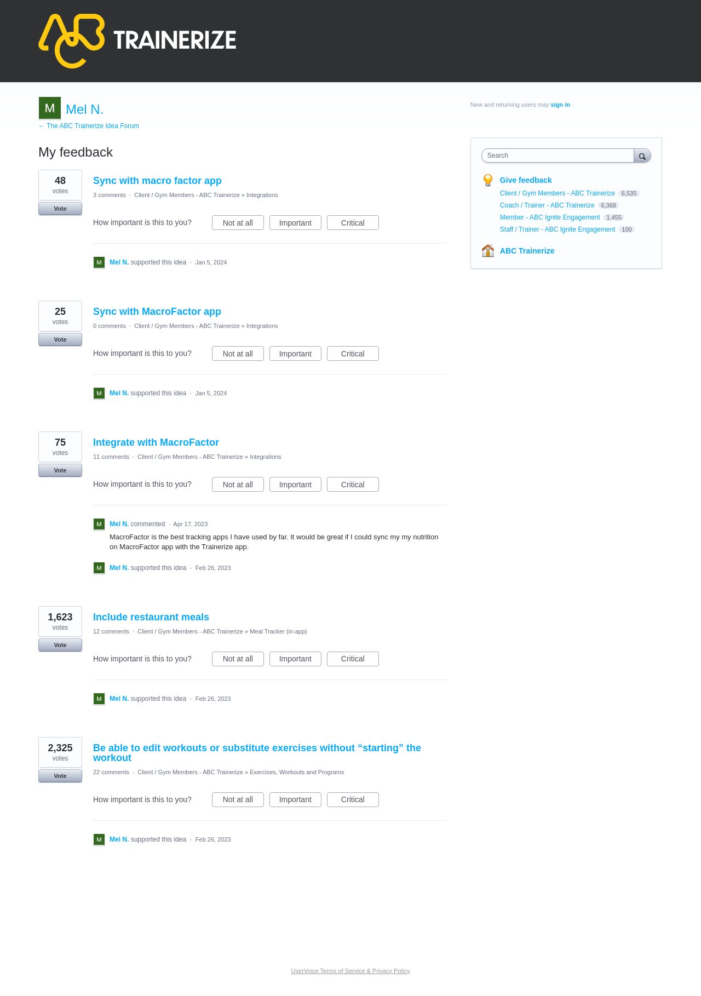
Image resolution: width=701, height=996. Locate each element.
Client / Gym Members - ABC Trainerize (187, 195)
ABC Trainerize (527, 250)
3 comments (109, 195)
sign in (560, 104)
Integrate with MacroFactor (156, 442)
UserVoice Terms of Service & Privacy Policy (350, 971)
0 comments (109, 326)
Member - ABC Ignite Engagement (551, 217)
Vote (60, 208)
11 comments (111, 456)
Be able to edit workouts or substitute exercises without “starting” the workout (257, 752)
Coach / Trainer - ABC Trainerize (548, 205)
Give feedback (526, 180)
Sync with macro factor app (157, 180)
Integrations (262, 195)
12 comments (111, 631)
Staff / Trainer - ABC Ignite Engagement (558, 229)
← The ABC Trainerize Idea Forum (88, 126)
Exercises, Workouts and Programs (297, 772)
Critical (360, 224)
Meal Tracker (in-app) (278, 631)
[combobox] (560, 155)
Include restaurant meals (151, 617)
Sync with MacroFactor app (157, 311)
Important (300, 224)
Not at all (243, 224)
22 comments (111, 772)
